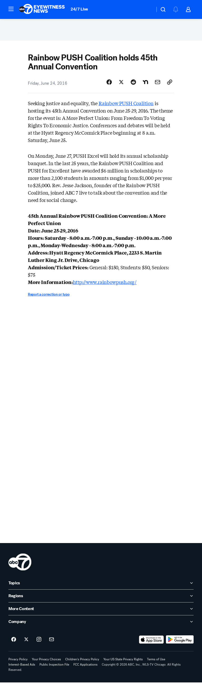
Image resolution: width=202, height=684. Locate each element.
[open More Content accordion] (101, 610)
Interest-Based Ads (21, 666)
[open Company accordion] (101, 623)
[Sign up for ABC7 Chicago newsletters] (51, 641)
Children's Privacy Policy (82, 660)
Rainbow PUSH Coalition (126, 105)
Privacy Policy (18, 660)
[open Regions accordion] (101, 597)
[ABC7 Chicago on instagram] (39, 641)
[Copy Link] (169, 83)
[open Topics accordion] (101, 584)
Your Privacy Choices (46, 660)
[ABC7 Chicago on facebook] (13, 641)
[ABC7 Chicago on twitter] (26, 641)
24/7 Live (79, 9)
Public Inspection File (54, 666)
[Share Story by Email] (157, 83)
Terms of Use (156, 660)
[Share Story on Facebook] (109, 83)
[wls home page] (19, 563)
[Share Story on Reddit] (133, 83)
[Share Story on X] (121, 83)
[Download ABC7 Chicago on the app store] (151, 641)
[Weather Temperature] (146, 9)
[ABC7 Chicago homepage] (42, 9)
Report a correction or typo (48, 296)
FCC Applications (85, 666)
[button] (11, 9)
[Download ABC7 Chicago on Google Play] (180, 641)
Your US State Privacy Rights (123, 660)
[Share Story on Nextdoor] (145, 83)
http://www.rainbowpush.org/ (105, 283)
